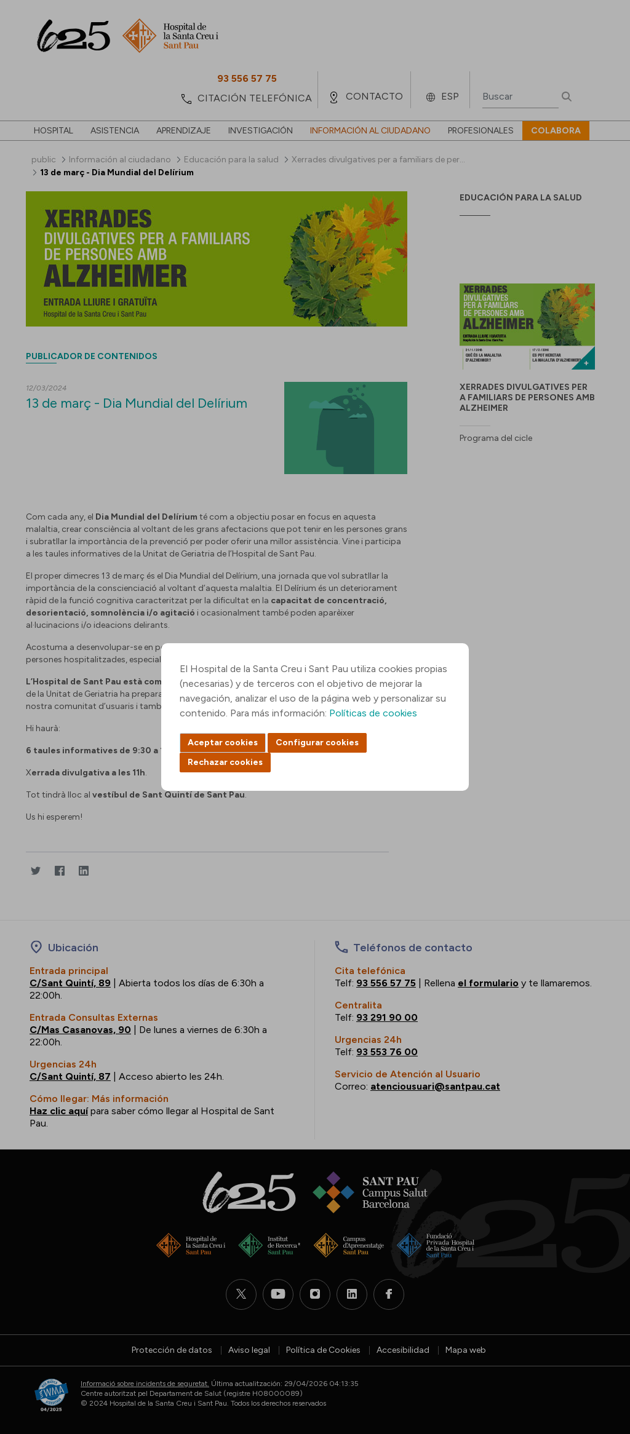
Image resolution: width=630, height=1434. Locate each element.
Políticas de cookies (373, 713)
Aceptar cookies (223, 742)
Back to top (599, 1357)
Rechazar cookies (225, 762)
